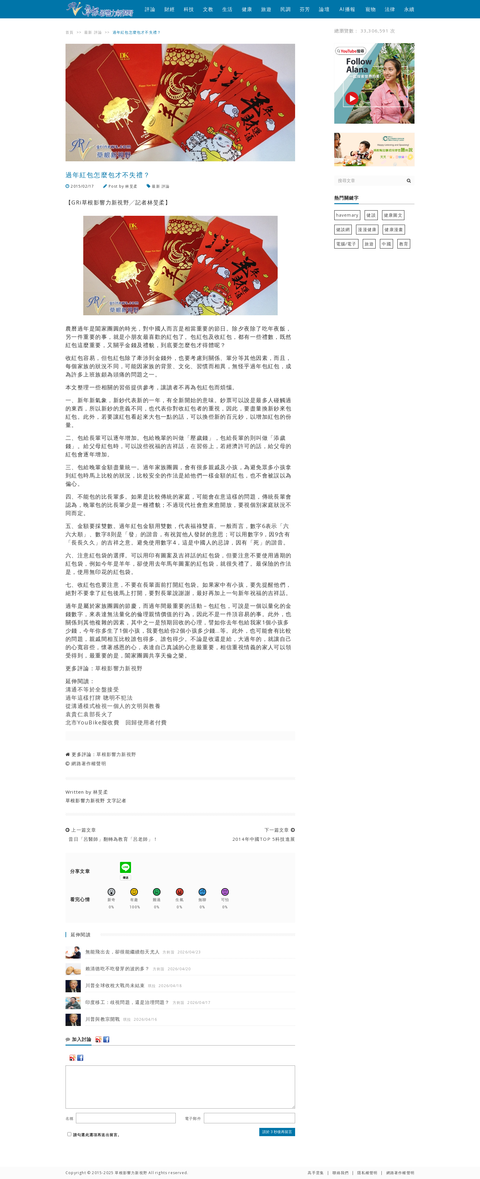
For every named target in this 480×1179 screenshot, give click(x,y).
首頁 (69, 32)
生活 (227, 9)
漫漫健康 (367, 229)
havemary (347, 215)
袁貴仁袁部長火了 (89, 714)
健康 (247, 9)
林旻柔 (131, 186)
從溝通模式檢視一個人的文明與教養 (113, 705)
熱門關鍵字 (346, 198)
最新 (88, 32)
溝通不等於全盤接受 (92, 689)
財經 (169, 9)
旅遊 (266, 9)
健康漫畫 (393, 229)
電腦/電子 (346, 244)
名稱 (69, 1118)
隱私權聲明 (367, 1172)
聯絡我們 (340, 1172)
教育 (403, 244)
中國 (386, 244)
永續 (409, 9)
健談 (371, 215)
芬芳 (305, 9)
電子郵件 (193, 1118)
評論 (150, 9)
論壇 (324, 9)
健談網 (343, 229)
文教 (208, 9)
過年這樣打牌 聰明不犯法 (99, 697)
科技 (189, 9)
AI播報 (347, 9)
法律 (390, 9)
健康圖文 (393, 215)
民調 (285, 9)
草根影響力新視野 (119, 668)
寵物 (371, 9)
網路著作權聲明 (88, 763)
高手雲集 (316, 1172)
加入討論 (79, 1039)
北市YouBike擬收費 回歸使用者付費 (116, 722)
